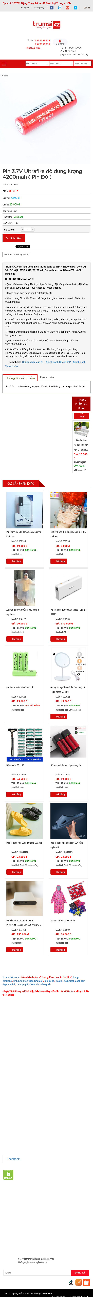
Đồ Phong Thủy (46, 1202)
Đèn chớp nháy (11, 1210)
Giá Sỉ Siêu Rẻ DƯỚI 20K (72, 1194)
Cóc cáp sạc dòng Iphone (68, 1214)
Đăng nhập (40, 7)
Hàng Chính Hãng (12, 1218)
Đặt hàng (82, 414)
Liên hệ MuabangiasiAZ (14, 1058)
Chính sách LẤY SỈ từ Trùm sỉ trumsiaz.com (23, 1108)
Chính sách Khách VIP (58, 362)
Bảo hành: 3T (14, 554)
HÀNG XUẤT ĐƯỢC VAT (13, 1194)
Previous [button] (69, 443)
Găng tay (51, 1234)
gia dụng (49, 981)
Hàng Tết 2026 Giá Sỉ (13, 1198)
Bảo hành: (57, 554)
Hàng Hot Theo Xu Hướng (57, 1198)
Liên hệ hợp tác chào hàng (16, 1133)
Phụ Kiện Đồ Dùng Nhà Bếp (16, 1230)
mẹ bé (11, 984)
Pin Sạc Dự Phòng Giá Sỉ (16, 254)
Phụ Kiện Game (66, 1234)
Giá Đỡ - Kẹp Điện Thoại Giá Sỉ (17, 1226)
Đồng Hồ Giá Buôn (64, 1243)
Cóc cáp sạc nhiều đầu (63, 1210)
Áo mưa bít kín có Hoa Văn (62, 920)
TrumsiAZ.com (11, 977)
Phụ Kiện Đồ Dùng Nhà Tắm (48, 1226)
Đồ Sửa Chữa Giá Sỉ (13, 1247)
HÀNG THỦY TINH (12, 1202)
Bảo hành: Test (80, 469)
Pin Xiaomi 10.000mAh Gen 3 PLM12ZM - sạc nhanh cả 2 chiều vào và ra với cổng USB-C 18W (23, 925)
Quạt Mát (67, 1239)
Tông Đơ (76, 1206)
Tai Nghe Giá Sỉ (76, 1218)
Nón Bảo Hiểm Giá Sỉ (62, 1230)
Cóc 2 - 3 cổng (28, 1210)
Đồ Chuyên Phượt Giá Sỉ (15, 1243)
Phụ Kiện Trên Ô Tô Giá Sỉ (51, 1222)
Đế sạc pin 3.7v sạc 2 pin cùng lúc (65, 765)
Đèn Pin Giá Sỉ (57, 1247)
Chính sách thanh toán (14, 1118)
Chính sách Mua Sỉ (33, 362)
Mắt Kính (72, 1247)
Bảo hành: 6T (14, 943)
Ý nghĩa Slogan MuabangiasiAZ (18, 1054)
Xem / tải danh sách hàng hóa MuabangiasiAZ (24, 1143)
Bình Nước (30, 1202)
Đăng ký (25, 7)
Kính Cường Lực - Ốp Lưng (53, 1218)
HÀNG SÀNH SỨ (80, 1198)
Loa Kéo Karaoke (41, 1230)
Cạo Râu (65, 1206)
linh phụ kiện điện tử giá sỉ (28, 981)
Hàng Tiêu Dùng (28, 1206)
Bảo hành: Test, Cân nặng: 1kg (65, 710)
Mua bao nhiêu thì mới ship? (16, 1064)
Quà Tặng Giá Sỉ (11, 1239)
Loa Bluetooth (10, 1206)
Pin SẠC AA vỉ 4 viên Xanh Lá (19, 687)
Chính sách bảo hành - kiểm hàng (19, 1123)
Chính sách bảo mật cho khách (18, 1128)
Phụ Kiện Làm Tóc (48, 1206)
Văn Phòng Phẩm (65, 1202)
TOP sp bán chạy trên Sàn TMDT (42, 1194)
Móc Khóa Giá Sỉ (35, 1234)
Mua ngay (14, 238)
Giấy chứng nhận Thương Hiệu (17, 1138)
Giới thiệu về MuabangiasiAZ (17, 1048)
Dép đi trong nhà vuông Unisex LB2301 (24, 842)
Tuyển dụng (9, 1078)
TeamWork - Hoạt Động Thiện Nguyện (20, 1083)
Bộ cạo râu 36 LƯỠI (15, 765)
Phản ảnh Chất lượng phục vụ (17, 1068)
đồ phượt (69, 981)
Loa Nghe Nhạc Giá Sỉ (26, 1222)
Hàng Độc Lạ (31, 1218)
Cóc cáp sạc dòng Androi (42, 1214)
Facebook (13, 1159)
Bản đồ (86, 7)
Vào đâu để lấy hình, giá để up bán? (20, 1073)
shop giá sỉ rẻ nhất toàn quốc (34, 984)
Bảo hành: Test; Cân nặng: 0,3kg (22, 865)
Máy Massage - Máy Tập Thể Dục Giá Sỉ (41, 1239)
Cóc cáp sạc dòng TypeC (15, 1214)
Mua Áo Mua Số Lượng (36, 1247)
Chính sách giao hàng (14, 1113)
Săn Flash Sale (34, 1198)
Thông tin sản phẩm (20, 378)
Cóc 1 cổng (44, 1210)
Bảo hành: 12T (58, 632)
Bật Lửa (7, 1222)
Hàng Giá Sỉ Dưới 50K (14, 1234)
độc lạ (59, 981)
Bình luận (47, 377)
